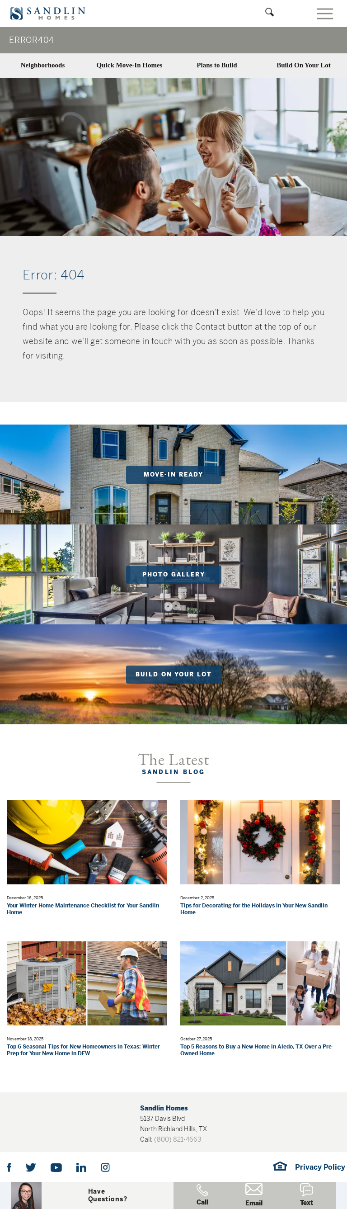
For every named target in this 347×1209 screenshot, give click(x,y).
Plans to (217, 65)
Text (306, 1195)
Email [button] (254, 1195)
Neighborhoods (43, 65)
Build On (303, 65)
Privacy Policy (320, 1167)
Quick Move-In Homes (130, 65)
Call (202, 1195)
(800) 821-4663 (177, 1139)
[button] (108, 1195)
